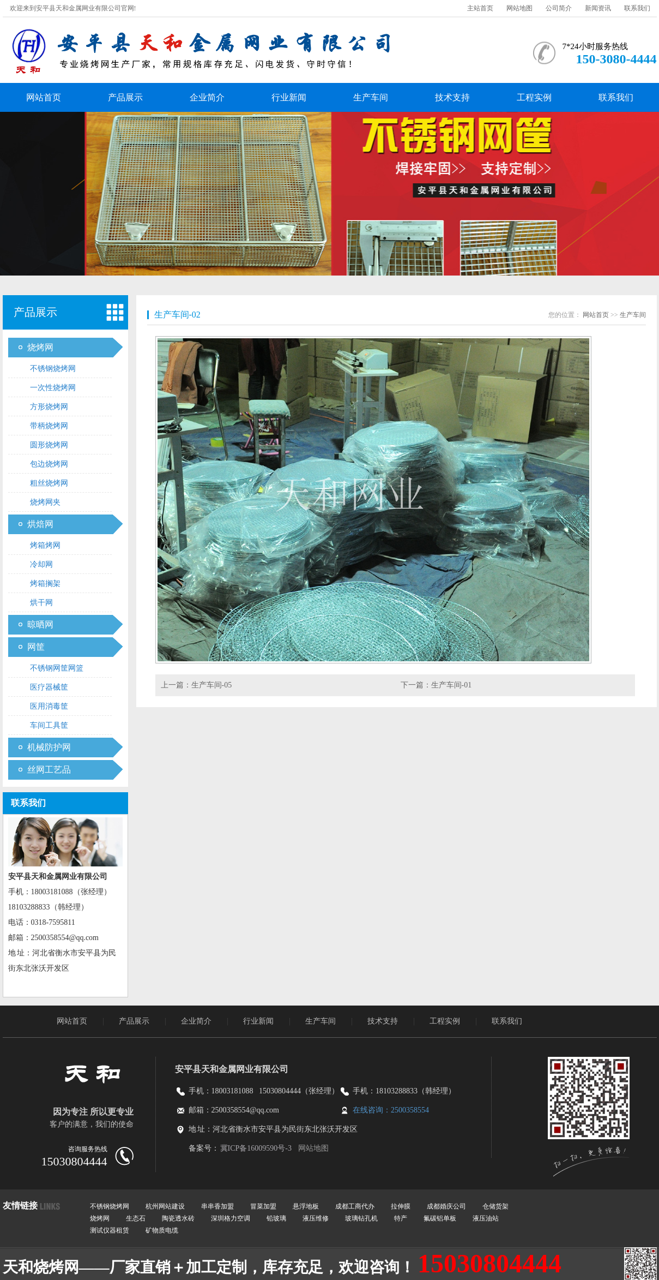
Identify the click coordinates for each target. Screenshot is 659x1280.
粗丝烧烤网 (49, 483)
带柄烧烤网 (49, 426)
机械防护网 (49, 747)
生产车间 (370, 97)
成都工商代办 (354, 1206)
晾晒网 (40, 624)
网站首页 (43, 97)
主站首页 (480, 8)
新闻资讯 (598, 8)
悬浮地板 (306, 1206)
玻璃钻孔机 (361, 1218)
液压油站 (486, 1218)
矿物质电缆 (162, 1230)
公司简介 (559, 8)
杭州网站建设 (165, 1206)
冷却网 (41, 564)
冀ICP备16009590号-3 (256, 1148)
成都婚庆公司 (446, 1206)
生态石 (136, 1218)
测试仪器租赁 (109, 1230)
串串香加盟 (217, 1206)
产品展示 (125, 97)
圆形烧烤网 (49, 445)
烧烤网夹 (45, 502)
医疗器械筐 (49, 687)
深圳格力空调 (230, 1218)
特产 (400, 1218)
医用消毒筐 (49, 706)
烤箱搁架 (45, 583)
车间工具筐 (49, 725)
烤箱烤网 (45, 545)
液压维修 (316, 1218)
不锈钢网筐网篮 (56, 668)
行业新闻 (288, 97)
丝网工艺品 (49, 769)
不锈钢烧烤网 (53, 368)
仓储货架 (495, 1206)
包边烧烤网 (49, 464)
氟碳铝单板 (440, 1218)
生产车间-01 (451, 685)
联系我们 (637, 8)
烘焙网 (40, 524)
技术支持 (452, 97)
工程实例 (534, 97)
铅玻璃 (276, 1218)
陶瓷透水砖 (178, 1218)
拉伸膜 (400, 1206)
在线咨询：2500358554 (391, 1110)
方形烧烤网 (49, 407)
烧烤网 (40, 347)
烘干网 (41, 603)
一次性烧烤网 (53, 388)
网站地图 (519, 8)
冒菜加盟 (263, 1206)
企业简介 (207, 97)
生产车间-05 (211, 685)
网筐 (36, 646)
